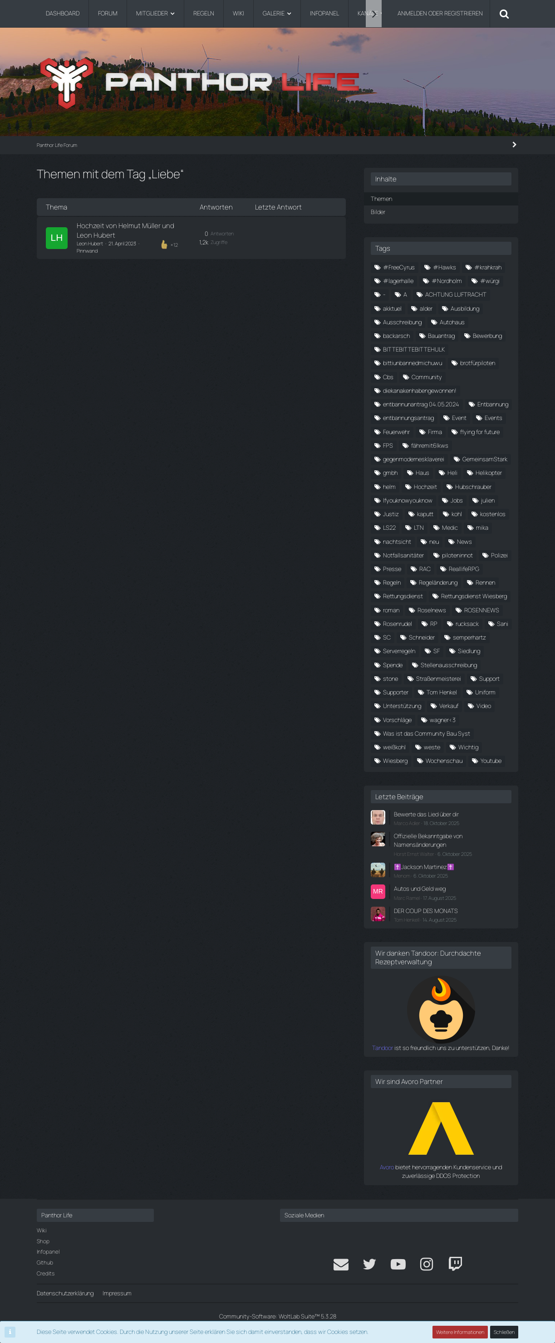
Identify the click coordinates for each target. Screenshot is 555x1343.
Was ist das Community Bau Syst (426, 733)
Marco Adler (407, 823)
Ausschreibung (402, 322)
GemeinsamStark (484, 459)
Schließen (504, 1331)
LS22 (389, 527)
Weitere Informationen (460, 1331)
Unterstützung (402, 706)
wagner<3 (443, 720)
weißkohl (394, 747)
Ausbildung (465, 308)
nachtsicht (397, 541)
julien (488, 500)
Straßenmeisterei (438, 678)
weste (432, 747)
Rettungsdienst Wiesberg (474, 596)
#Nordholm (447, 281)
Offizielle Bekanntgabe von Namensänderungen (428, 840)
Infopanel (48, 1251)
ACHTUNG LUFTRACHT (455, 294)
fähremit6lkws (429, 445)
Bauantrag (441, 336)
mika (482, 527)
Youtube (491, 761)
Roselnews (431, 610)
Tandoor (382, 1048)
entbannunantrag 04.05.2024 (421, 404)
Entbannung (492, 404)
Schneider (422, 637)
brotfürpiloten (477, 363)
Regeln (392, 582)
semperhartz (469, 637)
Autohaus (452, 322)
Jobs (457, 500)
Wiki (41, 1230)
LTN (419, 527)
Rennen (485, 582)
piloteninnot (457, 555)
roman (391, 610)
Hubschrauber (473, 487)
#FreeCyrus (399, 267)
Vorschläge (397, 720)
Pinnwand (87, 250)
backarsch (396, 336)
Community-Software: (277, 1316)
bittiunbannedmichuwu (412, 363)
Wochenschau (444, 761)
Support (489, 678)
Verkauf (448, 706)
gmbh (390, 473)
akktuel (392, 308)
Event (459, 418)
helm (389, 487)
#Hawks (444, 267)
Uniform (485, 692)
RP (433, 624)
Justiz (391, 514)
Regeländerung (438, 582)
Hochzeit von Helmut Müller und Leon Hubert (125, 230)
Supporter (395, 692)
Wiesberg (395, 761)
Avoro (387, 1167)
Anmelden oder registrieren (440, 13)
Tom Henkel (442, 692)
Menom (402, 875)
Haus (422, 473)
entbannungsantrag (408, 418)
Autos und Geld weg (420, 888)
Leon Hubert (90, 243)
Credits (45, 1273)
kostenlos (493, 514)
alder (426, 308)
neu (434, 541)
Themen (381, 199)
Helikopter (489, 473)
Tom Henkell (406, 919)
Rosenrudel (397, 624)
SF (436, 651)
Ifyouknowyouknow (407, 500)
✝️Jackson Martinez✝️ (424, 867)
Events (493, 418)
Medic (450, 527)
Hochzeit (425, 487)
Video (483, 706)
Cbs (388, 377)
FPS (388, 445)
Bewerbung (487, 336)
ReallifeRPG (464, 569)
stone (390, 678)
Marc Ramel (407, 897)
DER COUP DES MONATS (426, 911)
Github (45, 1262)
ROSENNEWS (481, 610)
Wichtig (468, 747)
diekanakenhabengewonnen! (420, 390)
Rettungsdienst (403, 596)
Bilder (378, 212)
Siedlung (469, 651)
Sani (502, 624)
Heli (452, 473)
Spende (393, 665)
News (464, 541)
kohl (457, 514)
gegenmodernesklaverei (413, 459)
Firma (435, 432)
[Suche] (504, 13)
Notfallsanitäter (403, 555)
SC (387, 637)
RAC (425, 569)
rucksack (467, 624)
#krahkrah (487, 267)
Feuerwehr (396, 432)
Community (427, 377)
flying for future (480, 432)
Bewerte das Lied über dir (426, 814)
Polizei (499, 555)
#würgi (490, 281)
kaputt (425, 514)
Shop (43, 1241)
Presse (392, 569)
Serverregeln (399, 651)
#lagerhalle (398, 281)
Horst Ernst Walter (414, 853)
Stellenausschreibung (449, 665)
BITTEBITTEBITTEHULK (414, 349)
